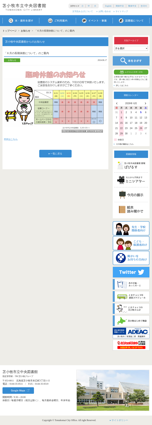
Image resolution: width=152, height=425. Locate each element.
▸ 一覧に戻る (55, 153)
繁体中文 (132, 6)
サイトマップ (122, 11)
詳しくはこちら (122, 85)
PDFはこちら (11, 139)
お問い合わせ (104, 11)
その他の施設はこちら (125, 144)
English (108, 6)
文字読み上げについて (82, 11)
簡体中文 (120, 6)
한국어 (144, 6)
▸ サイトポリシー (119, 420)
